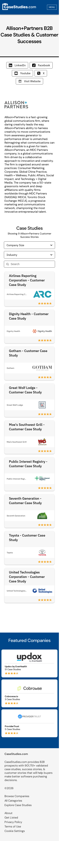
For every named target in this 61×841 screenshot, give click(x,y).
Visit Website (29, 81)
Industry (29, 255)
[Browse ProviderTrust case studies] (29, 723)
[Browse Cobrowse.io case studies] (29, 693)
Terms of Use (12, 826)
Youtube (22, 73)
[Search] (32, 264)
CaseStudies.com (16, 754)
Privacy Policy (13, 822)
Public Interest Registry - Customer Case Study (28, 463)
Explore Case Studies (18, 805)
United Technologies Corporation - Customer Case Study (27, 576)
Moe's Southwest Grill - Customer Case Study (27, 426)
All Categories (13, 800)
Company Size (29, 245)
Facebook (41, 65)
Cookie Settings (14, 831)
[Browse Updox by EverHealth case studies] (29, 663)
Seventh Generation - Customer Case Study (25, 500)
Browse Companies (16, 796)
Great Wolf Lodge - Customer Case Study (25, 389)
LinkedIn (17, 65)
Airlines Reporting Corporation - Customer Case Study (27, 280)
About (8, 813)
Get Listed (11, 817)
